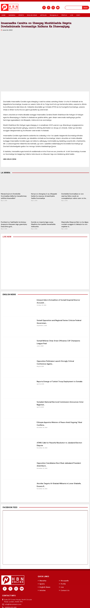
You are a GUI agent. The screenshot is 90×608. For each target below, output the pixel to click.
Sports (42, 584)
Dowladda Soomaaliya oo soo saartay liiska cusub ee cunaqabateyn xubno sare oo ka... (74, 196)
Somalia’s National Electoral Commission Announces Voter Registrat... (57, 403)
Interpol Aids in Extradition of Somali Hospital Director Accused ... (59, 301)
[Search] (85, 7)
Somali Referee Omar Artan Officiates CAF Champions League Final (58, 342)
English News (44, 587)
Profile (63, 584)
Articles (42, 590)
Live (62, 587)
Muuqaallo (65, 581)
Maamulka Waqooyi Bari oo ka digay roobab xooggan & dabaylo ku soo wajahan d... (74, 224)
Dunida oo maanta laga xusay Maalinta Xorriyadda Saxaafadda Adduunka (43, 224)
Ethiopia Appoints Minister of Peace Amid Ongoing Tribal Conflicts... (57, 423)
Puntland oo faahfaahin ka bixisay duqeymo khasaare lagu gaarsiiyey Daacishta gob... (14, 224)
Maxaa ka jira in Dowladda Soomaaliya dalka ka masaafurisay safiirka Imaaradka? (14, 196)
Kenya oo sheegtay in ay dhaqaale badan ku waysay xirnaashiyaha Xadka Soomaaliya (44, 196)
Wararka (42, 581)
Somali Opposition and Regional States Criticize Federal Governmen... (56, 321)
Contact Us (65, 590)
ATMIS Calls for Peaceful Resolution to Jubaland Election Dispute (56, 444)
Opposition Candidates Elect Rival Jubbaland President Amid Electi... (59, 464)
